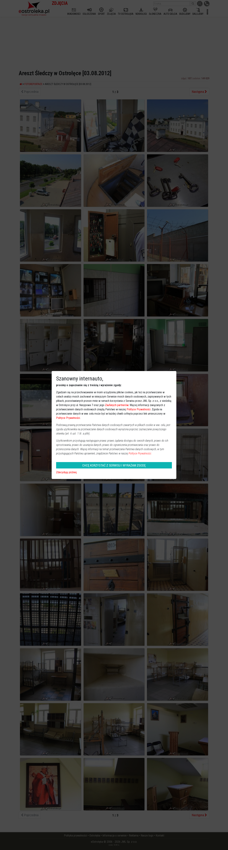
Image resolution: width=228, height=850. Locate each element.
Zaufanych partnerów (116, 405)
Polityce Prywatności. (140, 453)
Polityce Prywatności (139, 409)
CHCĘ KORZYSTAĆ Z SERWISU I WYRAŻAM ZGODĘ (114, 465)
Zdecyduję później (66, 472)
